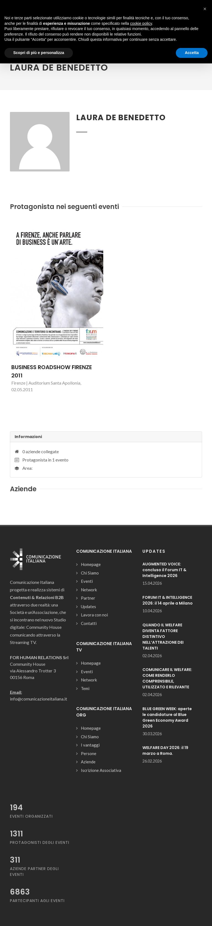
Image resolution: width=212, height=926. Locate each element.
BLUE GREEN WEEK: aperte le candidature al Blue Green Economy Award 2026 (167, 717)
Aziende (88, 761)
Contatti (89, 623)
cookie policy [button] (141, 23)
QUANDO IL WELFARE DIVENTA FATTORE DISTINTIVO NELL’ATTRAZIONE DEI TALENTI (163, 636)
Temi (85, 688)
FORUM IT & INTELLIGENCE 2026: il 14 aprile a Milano (167, 600)
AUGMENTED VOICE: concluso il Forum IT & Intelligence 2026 (164, 569)
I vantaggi (90, 744)
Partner (88, 597)
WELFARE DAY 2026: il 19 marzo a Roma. (165, 750)
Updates (88, 606)
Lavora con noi (94, 614)
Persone (88, 753)
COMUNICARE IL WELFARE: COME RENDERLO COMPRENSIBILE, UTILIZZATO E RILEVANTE (167, 678)
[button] (204, 8)
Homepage (91, 564)
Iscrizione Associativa (101, 770)
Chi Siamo (90, 572)
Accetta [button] (192, 52)
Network (89, 589)
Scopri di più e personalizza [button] (38, 52)
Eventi (87, 581)
